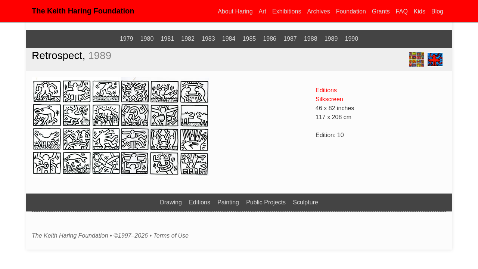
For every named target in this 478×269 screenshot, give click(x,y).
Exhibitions (286, 11)
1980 (147, 38)
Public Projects (266, 202)
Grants (381, 11)
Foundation (351, 11)
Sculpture (305, 202)
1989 (331, 38)
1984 (229, 38)
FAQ (402, 11)
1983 (208, 38)
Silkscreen (329, 99)
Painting (228, 202)
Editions (326, 90)
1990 (351, 38)
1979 (126, 38)
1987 (290, 38)
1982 (188, 38)
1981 (167, 38)
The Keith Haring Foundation (83, 11)
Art (262, 11)
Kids (419, 11)
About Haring (235, 11)
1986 (269, 38)
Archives (318, 11)
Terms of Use (171, 236)
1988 (310, 38)
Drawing (171, 202)
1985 (249, 38)
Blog (437, 11)
